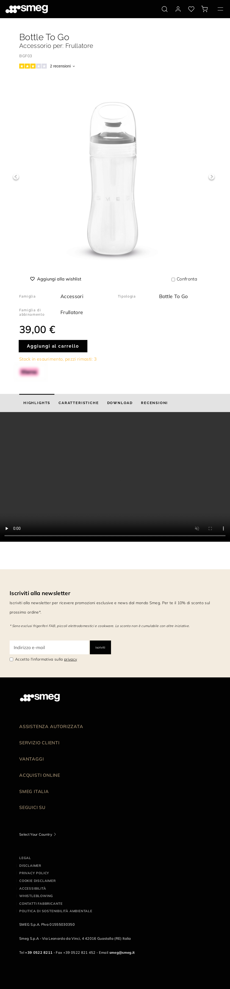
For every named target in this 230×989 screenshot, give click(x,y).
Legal (25, 858)
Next (211, 176)
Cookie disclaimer (37, 881)
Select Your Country (35, 834)
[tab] (36, 403)
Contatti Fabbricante (41, 903)
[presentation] (115, 477)
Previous (15, 176)
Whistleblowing (36, 896)
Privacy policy (34, 873)
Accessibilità (32, 888)
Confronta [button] (187, 279)
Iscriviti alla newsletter (40, 593)
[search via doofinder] (164, 9)
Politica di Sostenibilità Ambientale (55, 911)
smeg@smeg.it (122, 952)
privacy (70, 659)
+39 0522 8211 (38, 952)
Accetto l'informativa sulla (46, 659)
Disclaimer (30, 865)
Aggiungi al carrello (53, 346)
